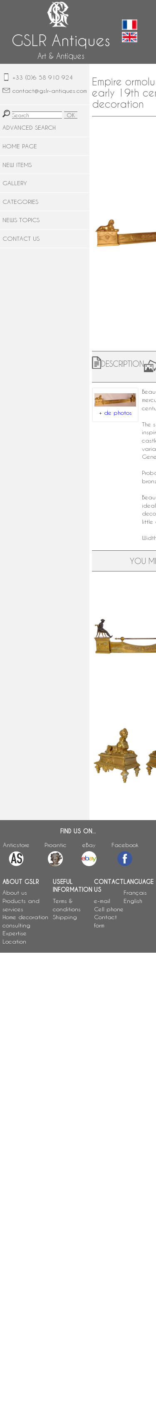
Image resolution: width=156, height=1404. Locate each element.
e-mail (102, 900)
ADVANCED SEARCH (29, 127)
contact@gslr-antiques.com (49, 90)
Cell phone (109, 909)
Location (14, 941)
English (133, 900)
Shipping (65, 916)
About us (14, 892)
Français (135, 892)
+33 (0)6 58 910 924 (42, 77)
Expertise (14, 933)
